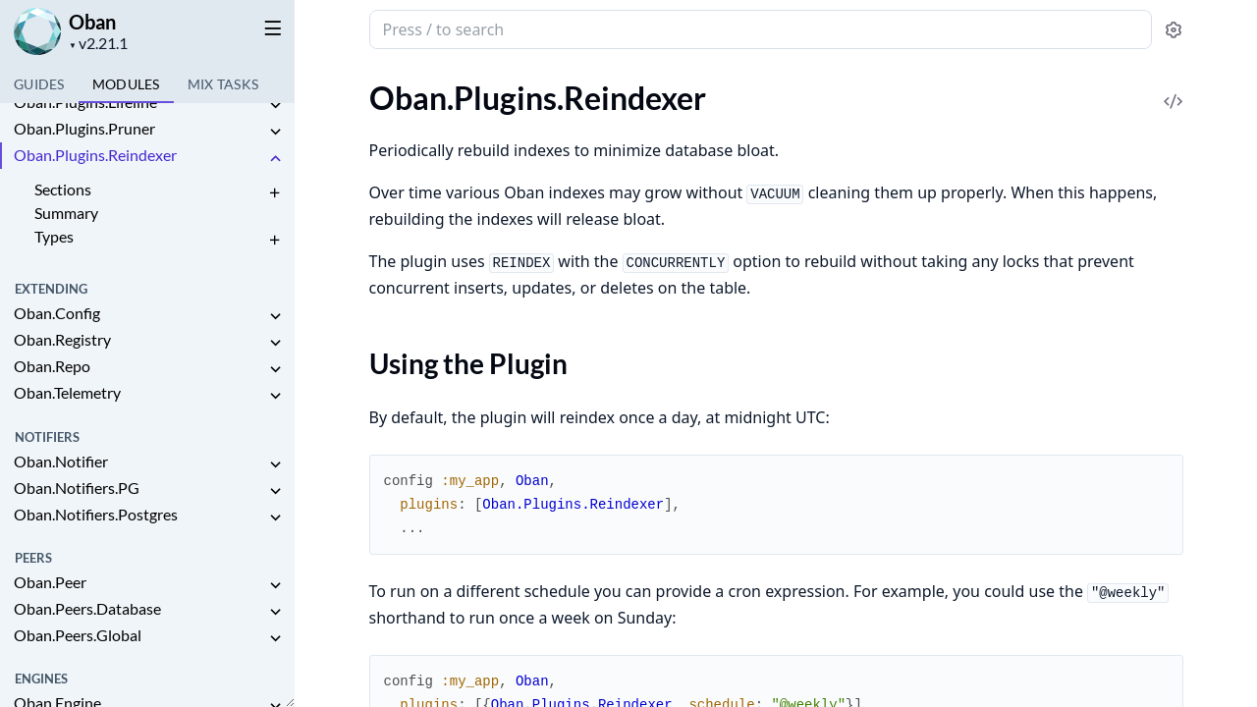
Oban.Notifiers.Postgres (96, 514)
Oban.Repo (52, 365)
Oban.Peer (50, 581)
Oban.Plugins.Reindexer (95, 154)
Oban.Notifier (61, 461)
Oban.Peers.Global (77, 634)
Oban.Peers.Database (87, 608)
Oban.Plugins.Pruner (84, 128)
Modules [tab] (126, 84)
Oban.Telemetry (67, 392)
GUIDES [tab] (39, 84)
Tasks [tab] (223, 84)
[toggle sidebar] (269, 27)
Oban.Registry (62, 339)
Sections (62, 189)
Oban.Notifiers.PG (76, 487)
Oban (92, 21)
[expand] (275, 105)
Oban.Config (57, 312)
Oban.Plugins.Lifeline (85, 101)
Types (54, 236)
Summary (66, 212)
